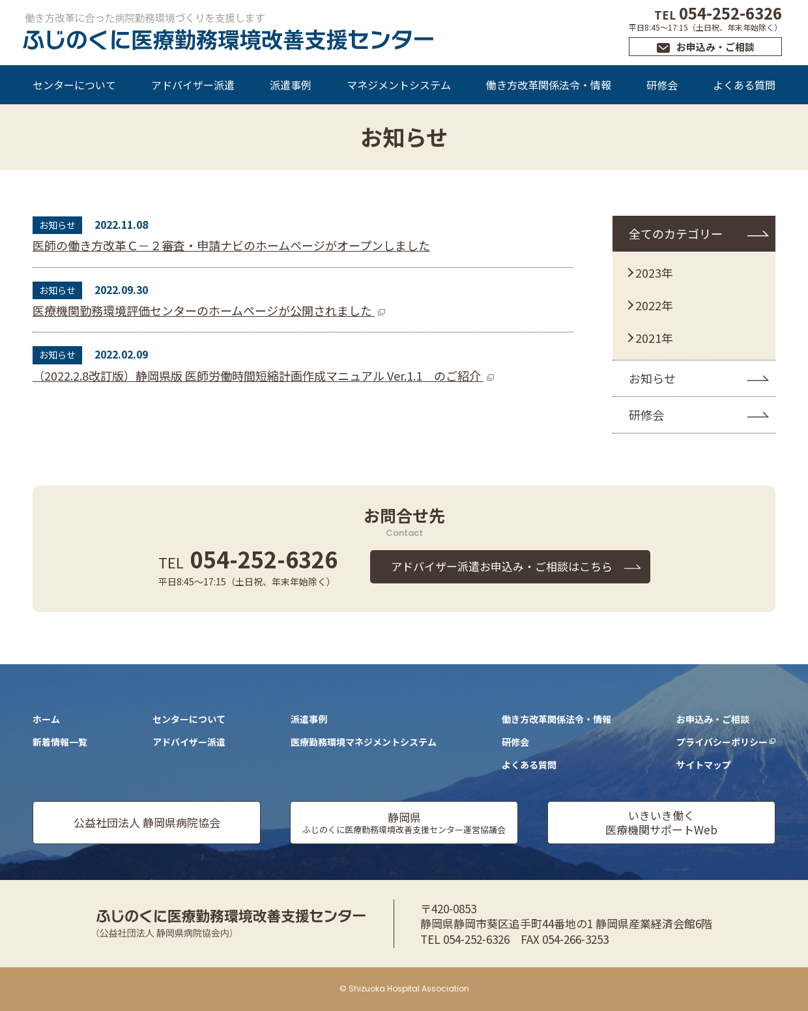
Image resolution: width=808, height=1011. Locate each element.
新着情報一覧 (60, 741)
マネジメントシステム (399, 85)
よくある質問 (744, 85)
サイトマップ (703, 764)
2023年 (654, 272)
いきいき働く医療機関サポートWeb (661, 822)
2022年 (654, 305)
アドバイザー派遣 (193, 85)
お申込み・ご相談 (715, 46)
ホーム (46, 718)
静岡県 (404, 822)
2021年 (654, 337)
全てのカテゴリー (676, 233)
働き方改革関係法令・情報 (548, 85)
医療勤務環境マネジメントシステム (364, 741)
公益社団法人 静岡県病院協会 (147, 822)
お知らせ (652, 378)
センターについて (74, 85)
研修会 (662, 85)
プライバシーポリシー (722, 741)
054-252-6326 (718, 12)
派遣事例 (290, 85)
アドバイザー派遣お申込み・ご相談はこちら (502, 566)
